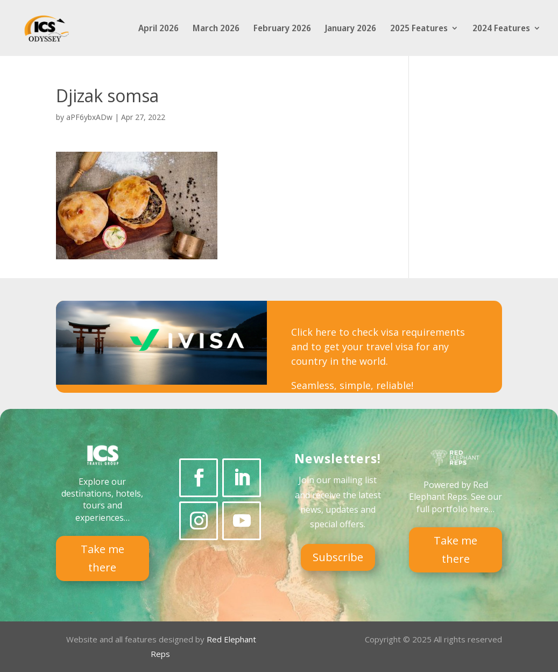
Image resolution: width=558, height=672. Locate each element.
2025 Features (419, 29)
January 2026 (350, 29)
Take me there (102, 558)
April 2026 (158, 29)
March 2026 (216, 29)
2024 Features (501, 29)
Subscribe (338, 557)
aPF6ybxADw (89, 117)
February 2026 (282, 29)
